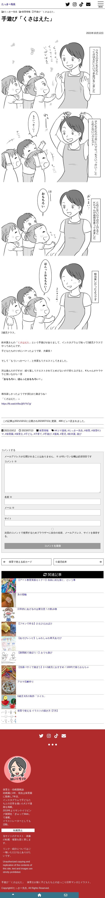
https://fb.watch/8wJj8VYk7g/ (16, 404)
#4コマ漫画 (60, 430)
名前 (8, 497)
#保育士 (19, 434)
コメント (11, 461)
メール (9, 508)
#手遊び (47, 434)
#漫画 (56, 434)
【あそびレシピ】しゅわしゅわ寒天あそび (39, 638)
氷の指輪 (22, 594)
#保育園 (9, 434)
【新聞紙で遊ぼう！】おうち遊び (34, 652)
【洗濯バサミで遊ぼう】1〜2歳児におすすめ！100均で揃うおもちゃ (53, 667)
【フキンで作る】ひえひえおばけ (34, 623)
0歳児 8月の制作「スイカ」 (31, 696)
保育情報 (44, 430)
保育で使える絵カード (20, 562)
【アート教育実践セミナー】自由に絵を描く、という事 (46, 580)
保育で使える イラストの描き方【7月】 (38, 710)
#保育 (87, 430)
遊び (79, 434)
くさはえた (23, 342)
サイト (8, 518)
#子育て (38, 434)
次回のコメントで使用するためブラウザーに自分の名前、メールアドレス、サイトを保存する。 (52, 534)
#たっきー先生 (75, 430)
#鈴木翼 (71, 434)
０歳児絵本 (61, 562)
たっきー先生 (8, 4)
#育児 (63, 434)
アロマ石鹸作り (25, 681)
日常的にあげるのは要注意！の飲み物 (37, 609)
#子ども (28, 434)
